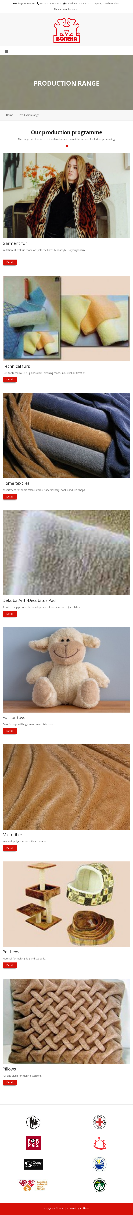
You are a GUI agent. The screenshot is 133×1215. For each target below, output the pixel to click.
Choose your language (66, 9)
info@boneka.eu (24, 3)
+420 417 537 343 (49, 3)
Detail (9, 262)
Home (9, 115)
